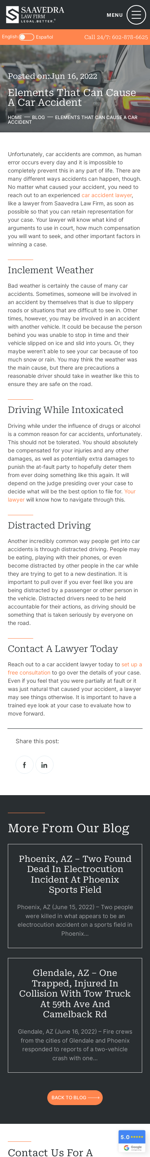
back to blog (69, 1097)
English (10, 36)
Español (44, 37)
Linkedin (45, 765)
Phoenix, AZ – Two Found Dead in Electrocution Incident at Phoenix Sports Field (75, 874)
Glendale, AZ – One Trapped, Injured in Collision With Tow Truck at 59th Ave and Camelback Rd (75, 993)
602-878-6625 (130, 37)
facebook (25, 765)
